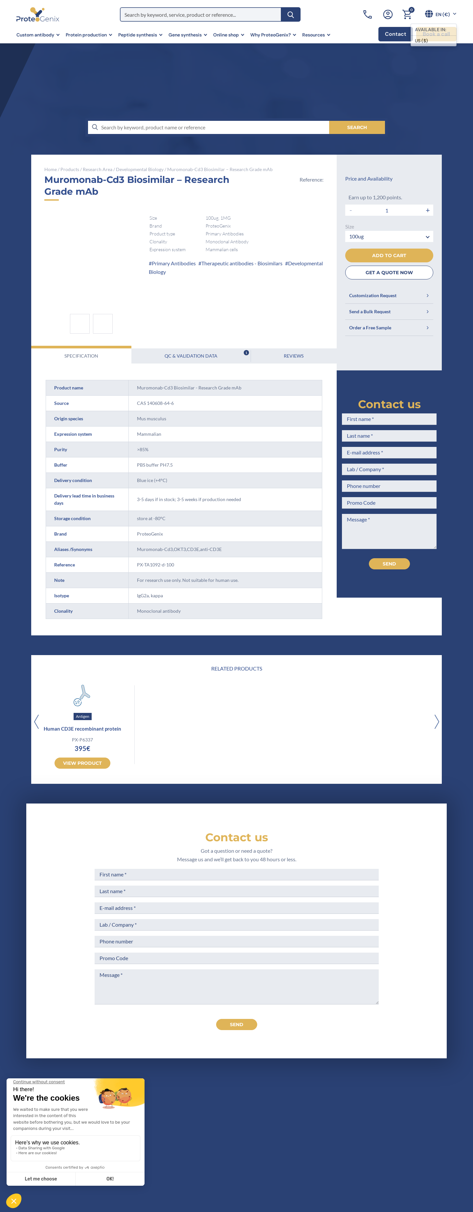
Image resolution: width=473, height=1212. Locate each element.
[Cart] (407, 14)
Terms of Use (242, 1127)
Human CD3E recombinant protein (82, 729)
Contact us (389, 404)
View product (82, 763)
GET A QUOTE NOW (389, 272)
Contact (395, 34)
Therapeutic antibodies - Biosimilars (241, 263)
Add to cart (389, 255)
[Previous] (36, 722)
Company (173, 1114)
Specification (81, 356)
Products (69, 169)
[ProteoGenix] (37, 14)
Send (389, 564)
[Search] (291, 14)
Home (50, 169)
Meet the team (178, 1127)
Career (169, 1151)
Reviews (294, 356)
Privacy (170, 1163)
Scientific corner (181, 1139)
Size (349, 226)
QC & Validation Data (207, 354)
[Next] (436, 722)
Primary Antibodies (174, 263)
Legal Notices (242, 1114)
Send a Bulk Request (389, 311)
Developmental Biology (140, 169)
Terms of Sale (242, 1102)
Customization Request (389, 295)
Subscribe (415, 1153)
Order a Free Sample (389, 327)
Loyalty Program (245, 1159)
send (236, 1024)
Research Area (97, 169)
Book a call (436, 34)
